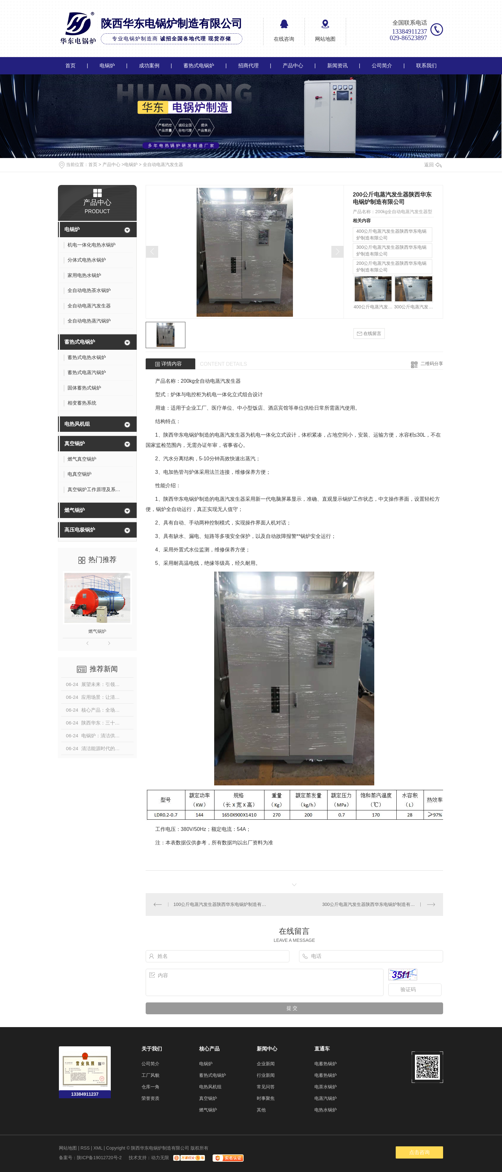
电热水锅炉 (325, 1109)
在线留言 (369, 333)
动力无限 (160, 1157)
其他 (261, 1109)
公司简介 (382, 65)
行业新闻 (266, 1075)
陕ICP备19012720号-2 (99, 1157)
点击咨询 (419, 1152)
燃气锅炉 (74, 510)
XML (97, 1148)
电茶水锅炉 (325, 1086)
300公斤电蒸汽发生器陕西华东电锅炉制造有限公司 (391, 250)
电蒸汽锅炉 (325, 1098)
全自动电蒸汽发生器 (163, 164)
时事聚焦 (266, 1098)
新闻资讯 (337, 65)
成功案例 (149, 65)
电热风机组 (77, 424)
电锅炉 (107, 65)
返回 (432, 164)
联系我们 (426, 65)
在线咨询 (284, 39)
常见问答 (266, 1086)
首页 (70, 65)
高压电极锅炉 (79, 529)
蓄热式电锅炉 (198, 65)
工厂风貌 (150, 1075)
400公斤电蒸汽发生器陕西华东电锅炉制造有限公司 (391, 234)
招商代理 (248, 65)
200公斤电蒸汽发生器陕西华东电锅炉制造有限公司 (391, 266)
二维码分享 (432, 363)
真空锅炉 (74, 443)
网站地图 (325, 39)
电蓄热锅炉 (325, 1063)
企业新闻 (266, 1063)
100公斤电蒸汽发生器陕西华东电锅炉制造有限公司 (220, 904)
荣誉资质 (150, 1098)
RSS (85, 1148)
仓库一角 (150, 1086)
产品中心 (293, 65)
